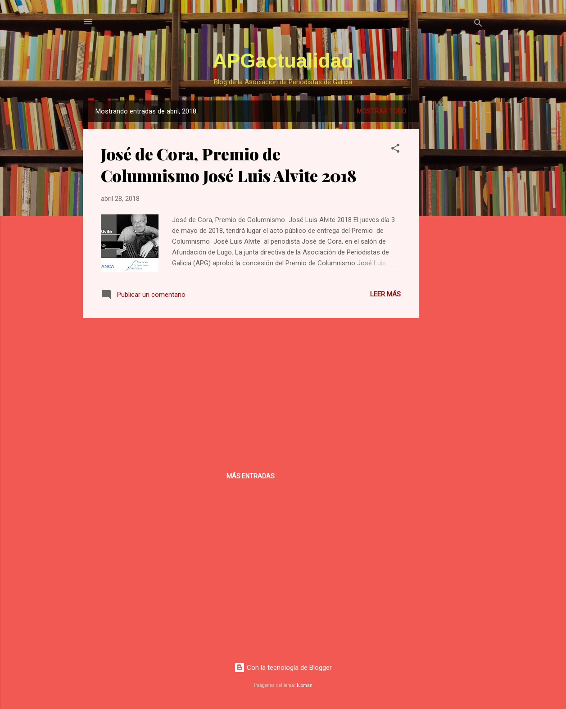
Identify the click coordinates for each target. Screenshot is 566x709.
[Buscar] (478, 24)
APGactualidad (283, 61)
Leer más (385, 294)
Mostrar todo (381, 111)
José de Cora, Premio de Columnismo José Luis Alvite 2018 (229, 164)
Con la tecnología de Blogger (283, 668)
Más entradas (250, 476)
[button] (395, 150)
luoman (304, 685)
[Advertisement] (455, 235)
